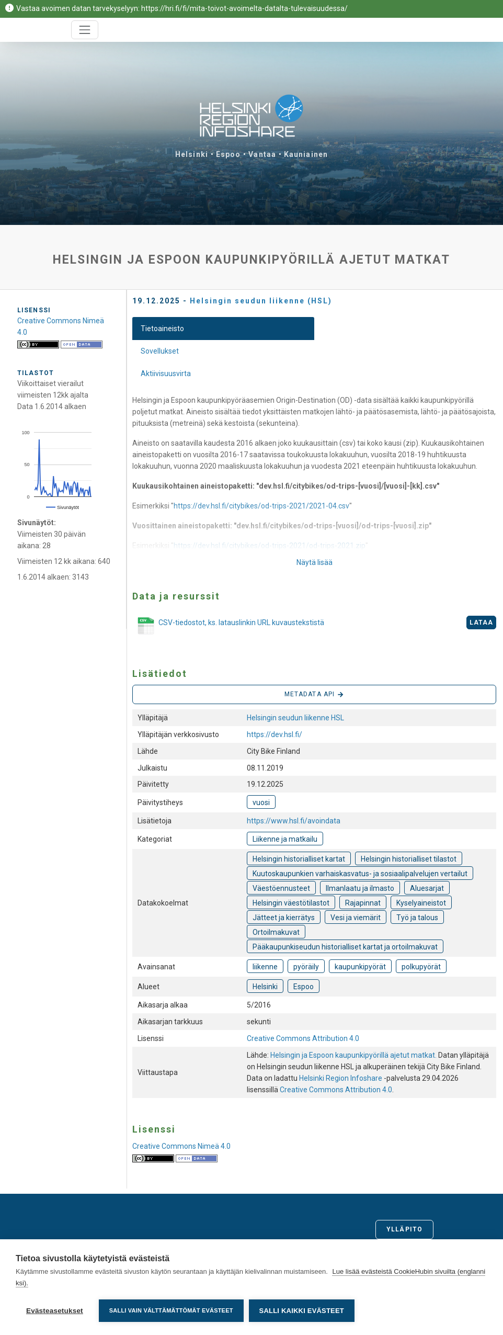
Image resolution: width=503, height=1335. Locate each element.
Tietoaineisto (162, 328)
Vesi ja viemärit (355, 917)
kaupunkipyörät (360, 967)
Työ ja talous (417, 917)
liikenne (265, 967)
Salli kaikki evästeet (301, 1311)
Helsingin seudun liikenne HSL (295, 718)
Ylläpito (404, 1229)
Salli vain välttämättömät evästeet (171, 1310)
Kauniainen (306, 154)
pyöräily (306, 967)
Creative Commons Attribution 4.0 (303, 1038)
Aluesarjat (427, 888)
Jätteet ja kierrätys (284, 917)
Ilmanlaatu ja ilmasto (360, 888)
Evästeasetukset (54, 1311)
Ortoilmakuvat (276, 932)
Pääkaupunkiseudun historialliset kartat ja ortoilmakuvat (345, 947)
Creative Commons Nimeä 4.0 (181, 1146)
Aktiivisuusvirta (166, 373)
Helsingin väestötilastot (291, 903)
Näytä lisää (314, 562)
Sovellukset (160, 351)
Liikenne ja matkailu (285, 839)
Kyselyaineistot (421, 903)
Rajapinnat (363, 903)
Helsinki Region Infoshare (340, 1078)
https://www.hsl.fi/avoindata (293, 821)
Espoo (228, 154)
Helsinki (191, 154)
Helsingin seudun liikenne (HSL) (261, 301)
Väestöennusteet (281, 888)
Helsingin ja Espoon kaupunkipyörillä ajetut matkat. (354, 1055)
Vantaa (262, 154)
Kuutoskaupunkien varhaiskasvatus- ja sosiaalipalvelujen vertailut (360, 873)
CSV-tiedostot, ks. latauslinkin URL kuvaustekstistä (228, 626)
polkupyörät (421, 967)
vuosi (261, 802)
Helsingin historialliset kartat (299, 859)
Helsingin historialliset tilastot (408, 859)
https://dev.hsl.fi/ (274, 734)
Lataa (482, 622)
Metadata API (314, 694)
